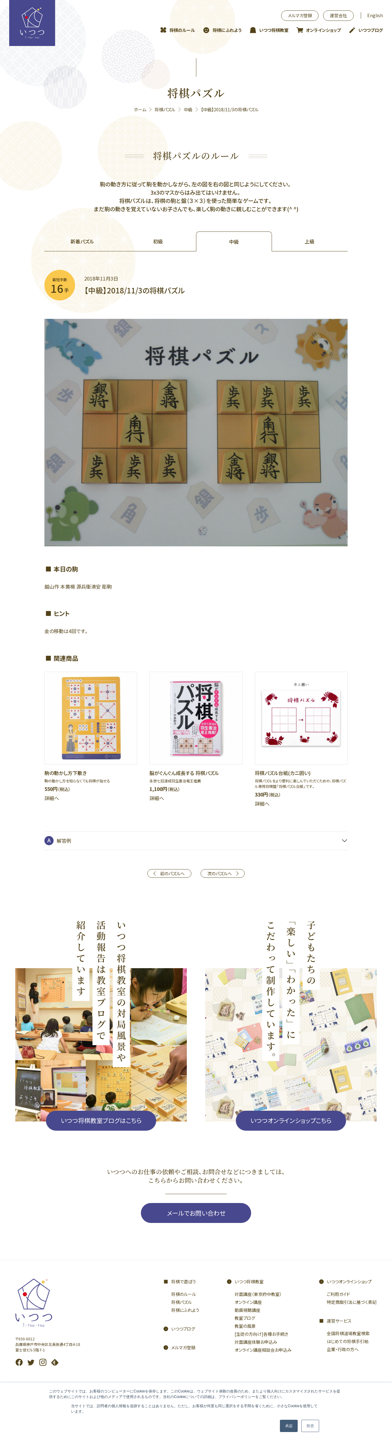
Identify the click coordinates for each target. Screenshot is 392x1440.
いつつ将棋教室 (273, 30)
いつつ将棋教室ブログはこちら (101, 1120)
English (375, 15)
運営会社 (338, 15)
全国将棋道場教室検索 (348, 1333)
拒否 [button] (310, 1426)
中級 (188, 109)
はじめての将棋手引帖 (347, 1341)
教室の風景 (245, 1326)
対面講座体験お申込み (256, 1342)
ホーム (140, 109)
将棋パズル (165, 109)
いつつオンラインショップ (349, 1281)
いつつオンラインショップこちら (291, 1120)
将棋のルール (182, 30)
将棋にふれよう (227, 30)
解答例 (64, 840)
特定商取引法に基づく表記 (352, 1302)
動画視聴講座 (247, 1310)
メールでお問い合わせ (196, 1213)
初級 (158, 241)
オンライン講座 (248, 1302)
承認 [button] (288, 1426)
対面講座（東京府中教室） (258, 1294)
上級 (310, 241)
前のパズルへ (172, 873)
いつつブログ (370, 30)
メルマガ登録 (300, 15)
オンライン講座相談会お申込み (263, 1350)
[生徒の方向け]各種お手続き (261, 1334)
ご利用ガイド (338, 1294)
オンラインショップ (323, 30)
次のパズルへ (219, 873)
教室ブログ (245, 1318)
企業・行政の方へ (343, 1349)
